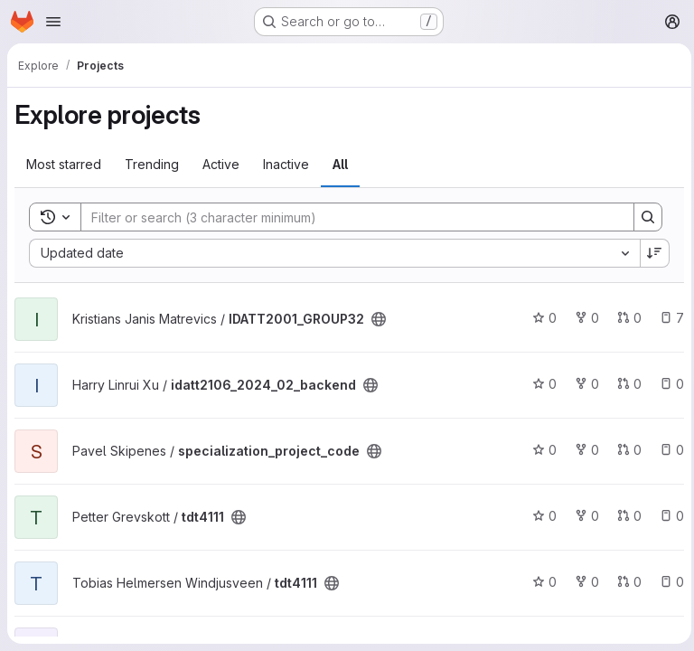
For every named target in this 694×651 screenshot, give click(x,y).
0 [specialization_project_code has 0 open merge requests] (625, 450)
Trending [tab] (152, 164)
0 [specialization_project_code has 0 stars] (540, 450)
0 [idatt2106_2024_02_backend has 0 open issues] (667, 384)
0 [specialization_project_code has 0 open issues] (667, 450)
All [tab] (340, 164)
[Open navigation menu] (53, 21)
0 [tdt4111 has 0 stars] (540, 516)
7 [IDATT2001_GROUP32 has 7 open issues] (667, 318)
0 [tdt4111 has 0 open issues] (667, 516)
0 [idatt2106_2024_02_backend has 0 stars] (540, 384)
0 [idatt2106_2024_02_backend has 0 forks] (582, 384)
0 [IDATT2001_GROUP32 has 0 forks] (582, 318)
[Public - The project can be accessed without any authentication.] (378, 319)
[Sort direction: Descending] (650, 253)
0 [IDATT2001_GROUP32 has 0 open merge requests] (625, 318)
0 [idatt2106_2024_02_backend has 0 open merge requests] (625, 384)
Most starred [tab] (63, 164)
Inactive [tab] (286, 164)
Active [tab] (220, 164)
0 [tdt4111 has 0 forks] (582, 516)
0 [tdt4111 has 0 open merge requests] (625, 516)
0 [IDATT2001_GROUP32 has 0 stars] (540, 318)
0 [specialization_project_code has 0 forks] (582, 450)
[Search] (346, 217)
